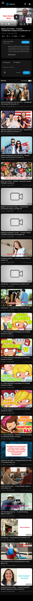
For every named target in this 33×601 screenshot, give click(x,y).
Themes (28, 20)
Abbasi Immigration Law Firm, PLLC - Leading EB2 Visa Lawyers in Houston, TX (16, 103)
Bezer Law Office (8, 41)
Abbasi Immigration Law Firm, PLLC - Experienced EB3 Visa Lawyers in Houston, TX (16, 130)
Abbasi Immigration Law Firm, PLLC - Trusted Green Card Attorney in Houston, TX (15, 156)
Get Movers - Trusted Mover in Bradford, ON (15, 284)
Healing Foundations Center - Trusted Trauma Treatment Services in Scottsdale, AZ (16, 233)
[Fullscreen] (30, 24)
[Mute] (27, 24)
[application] (16, 17)
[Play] (2, 24)
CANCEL (18, 72)
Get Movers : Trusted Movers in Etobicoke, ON (15, 308)
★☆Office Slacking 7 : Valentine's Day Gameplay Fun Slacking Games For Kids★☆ (16, 435)
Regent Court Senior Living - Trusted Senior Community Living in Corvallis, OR (14, 208)
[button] (29, 4)
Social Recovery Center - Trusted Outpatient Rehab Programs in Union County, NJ (15, 588)
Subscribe (25, 42)
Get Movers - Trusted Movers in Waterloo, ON (15, 538)
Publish (26, 72)
